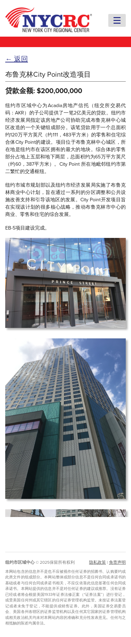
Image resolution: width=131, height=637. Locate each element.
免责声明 (117, 562)
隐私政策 (97, 562)
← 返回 (16, 59)
